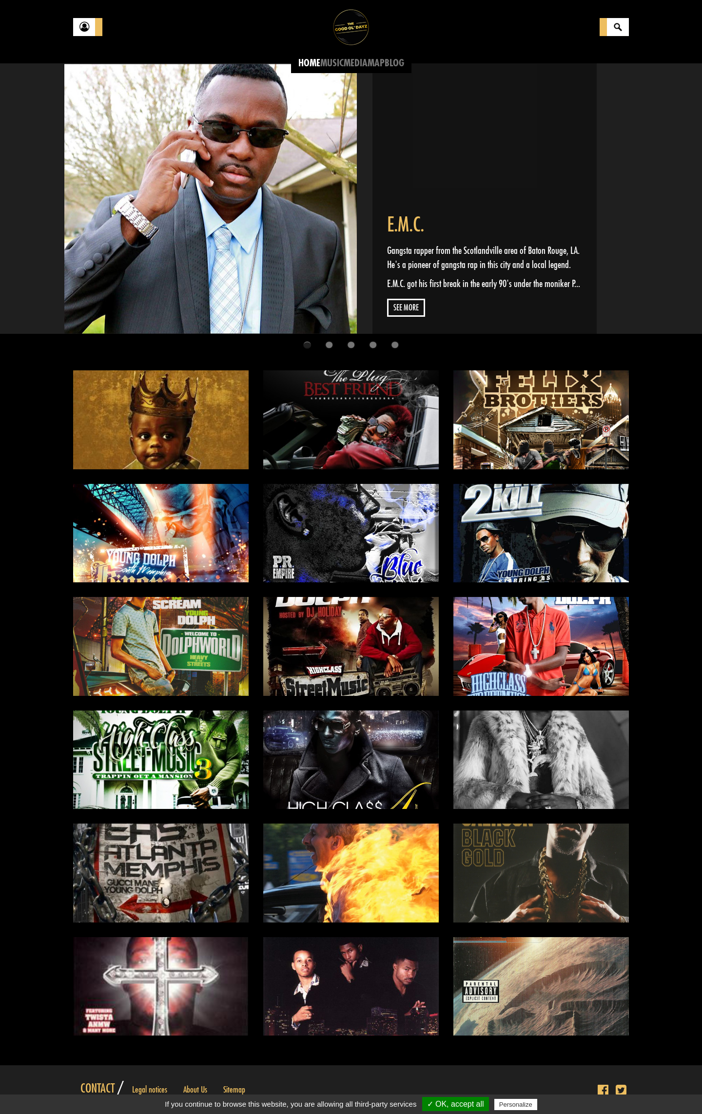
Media (356, 63)
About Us (195, 1089)
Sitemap (234, 1089)
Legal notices (149, 1089)
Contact (97, 1088)
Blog (394, 63)
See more (406, 308)
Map (376, 63)
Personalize (515, 1104)
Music (332, 63)
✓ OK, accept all (455, 1104)
